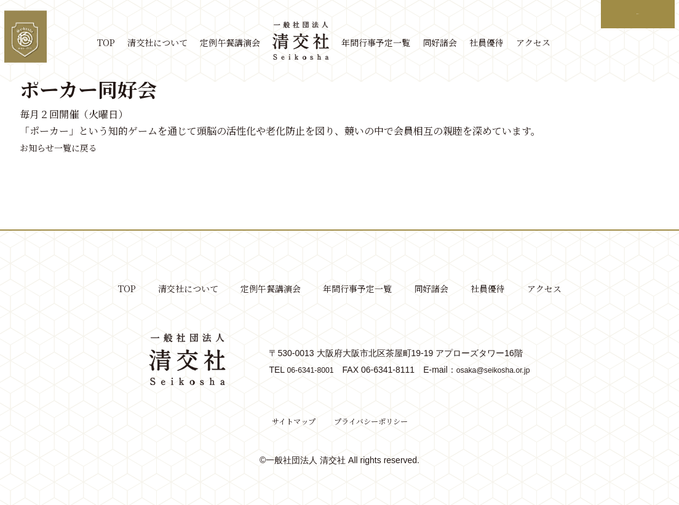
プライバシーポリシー (374, 421)
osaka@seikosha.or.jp (497, 370)
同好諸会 (448, 43)
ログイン (636, 14)
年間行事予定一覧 (384, 43)
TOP (115, 43)
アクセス (542, 43)
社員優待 (495, 43)
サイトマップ (287, 421)
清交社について (166, 43)
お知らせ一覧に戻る (64, 147)
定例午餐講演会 (238, 43)
